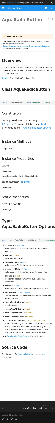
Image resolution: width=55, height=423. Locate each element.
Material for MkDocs (16, 415)
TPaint (21, 245)
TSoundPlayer (24, 292)
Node (44, 124)
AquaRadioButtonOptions (37, 127)
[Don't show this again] (51, 2)
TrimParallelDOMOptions (18, 336)
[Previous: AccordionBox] (3, 407)
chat (9, 2)
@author (5, 78)
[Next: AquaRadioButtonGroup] (37, 407)
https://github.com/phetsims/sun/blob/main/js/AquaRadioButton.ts (26, 46)
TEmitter (25, 181)
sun (43, 354)
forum (16, 2)
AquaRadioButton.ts (26, 354)
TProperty (7, 124)
